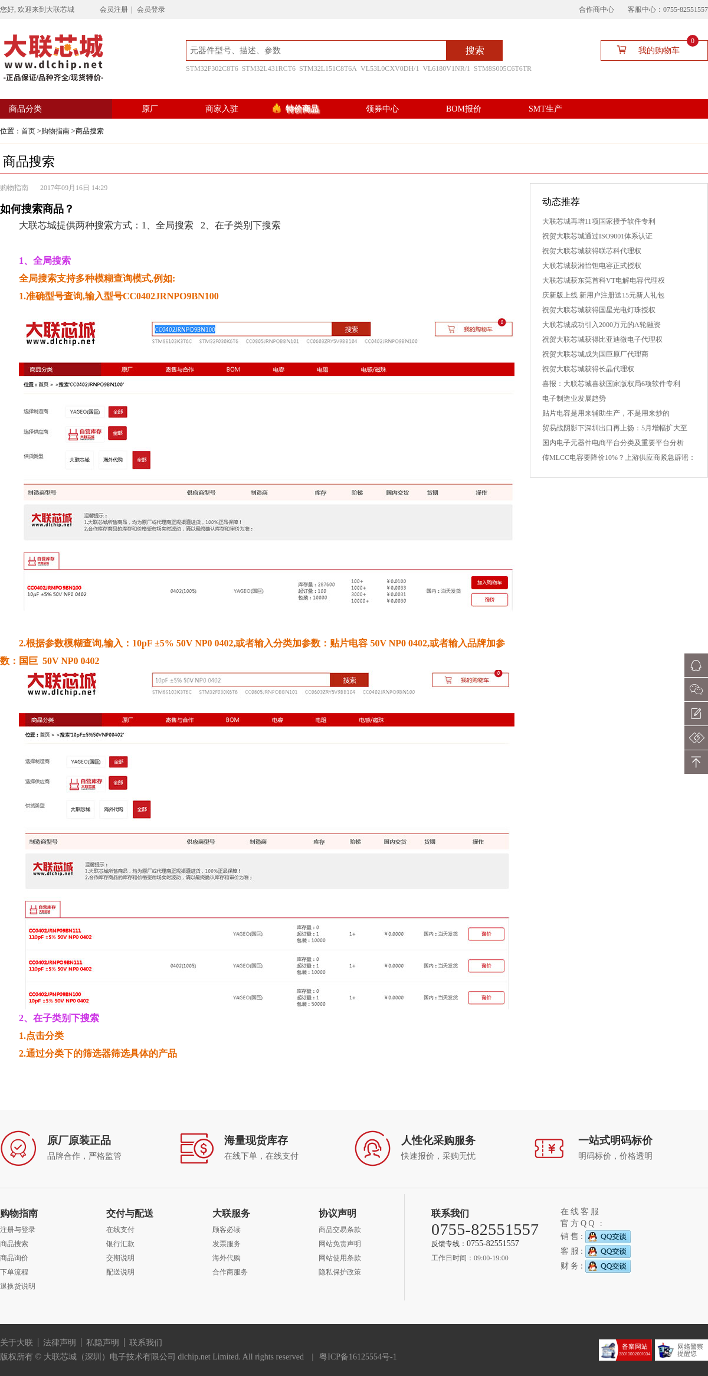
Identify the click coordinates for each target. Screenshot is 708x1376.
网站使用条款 (340, 1258)
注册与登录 (17, 1229)
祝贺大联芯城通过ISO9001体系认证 (597, 236)
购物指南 (55, 131)
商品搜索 (14, 1244)
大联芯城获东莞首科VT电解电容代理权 (603, 280)
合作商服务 (230, 1272)
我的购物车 (653, 49)
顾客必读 (226, 1229)
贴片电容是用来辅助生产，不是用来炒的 (606, 413)
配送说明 (120, 1272)
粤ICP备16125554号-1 (357, 1356)
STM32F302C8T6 (212, 68)
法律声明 (59, 1342)
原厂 (150, 108)
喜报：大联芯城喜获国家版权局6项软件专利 (611, 384)
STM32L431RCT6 (269, 68)
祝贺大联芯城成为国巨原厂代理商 (595, 354)
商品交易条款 (340, 1229)
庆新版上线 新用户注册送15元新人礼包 (603, 295)
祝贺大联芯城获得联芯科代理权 (591, 251)
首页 (28, 131)
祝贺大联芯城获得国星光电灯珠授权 (598, 310)
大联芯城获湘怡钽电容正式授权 (591, 266)
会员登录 (151, 9)
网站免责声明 (340, 1244)
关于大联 (16, 1342)
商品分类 (25, 108)
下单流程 (14, 1272)
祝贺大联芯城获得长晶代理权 (588, 369)
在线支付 (120, 1229)
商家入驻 (221, 108)
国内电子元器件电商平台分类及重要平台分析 (613, 443)
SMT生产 (545, 108)
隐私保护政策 (340, 1272)
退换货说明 (17, 1286)
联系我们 (145, 1342)
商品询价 (14, 1258)
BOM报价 (463, 108)
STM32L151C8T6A (328, 68)
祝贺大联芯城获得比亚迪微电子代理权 (602, 339)
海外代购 (226, 1258)
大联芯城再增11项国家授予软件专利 (598, 221)
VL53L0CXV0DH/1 (389, 68)
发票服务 (226, 1244)
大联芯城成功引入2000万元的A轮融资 (601, 325)
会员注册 (114, 9)
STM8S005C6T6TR (503, 68)
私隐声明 (102, 1342)
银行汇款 (120, 1244)
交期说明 (120, 1258)
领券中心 (382, 108)
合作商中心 (596, 9)
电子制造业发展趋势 (574, 398)
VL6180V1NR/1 (446, 68)
